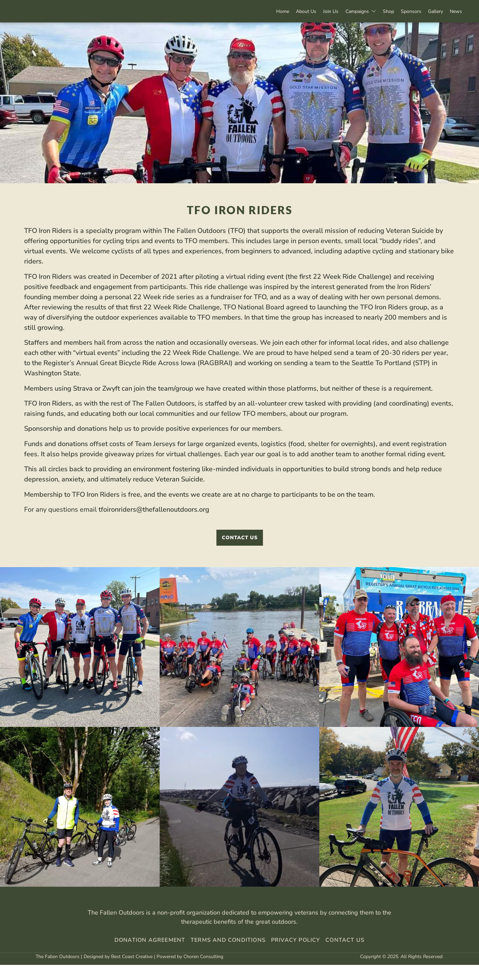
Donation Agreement (149, 946)
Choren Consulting (203, 962)
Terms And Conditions (228, 946)
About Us (284, 11)
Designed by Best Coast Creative (118, 962)
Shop (376, 11)
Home (257, 11)
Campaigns (345, 11)
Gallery (430, 11)
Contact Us (345, 946)
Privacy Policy (294, 946)
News (454, 11)
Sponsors (402, 11)
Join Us (312, 11)
